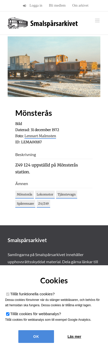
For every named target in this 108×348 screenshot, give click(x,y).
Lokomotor (45, 194)
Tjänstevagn (67, 194)
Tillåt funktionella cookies (32, 294)
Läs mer (74, 337)
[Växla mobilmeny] (97, 20)
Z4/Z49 (43, 203)
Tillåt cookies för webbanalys (35, 314)
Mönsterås (24, 194)
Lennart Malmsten (40, 136)
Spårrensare (25, 203)
